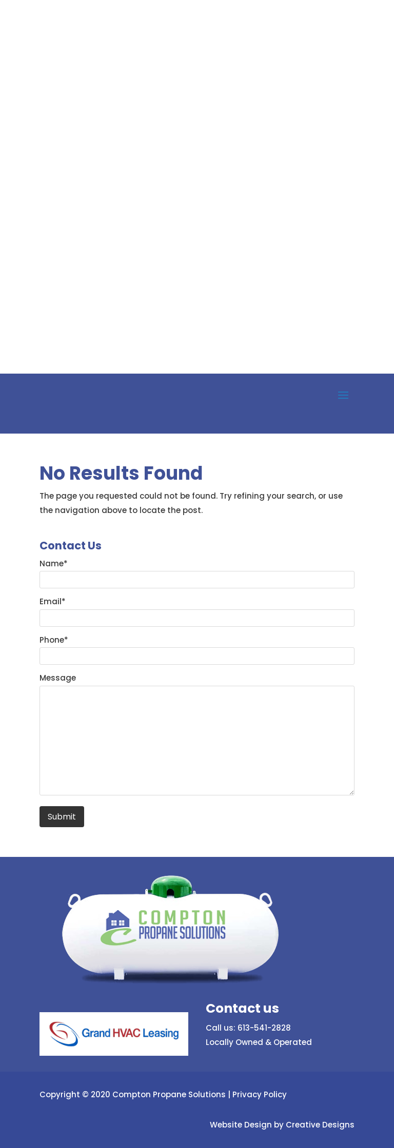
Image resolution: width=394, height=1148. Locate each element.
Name (54, 563)
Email (53, 601)
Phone (54, 639)
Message (58, 677)
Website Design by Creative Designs (282, 1124)
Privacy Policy (259, 1094)
